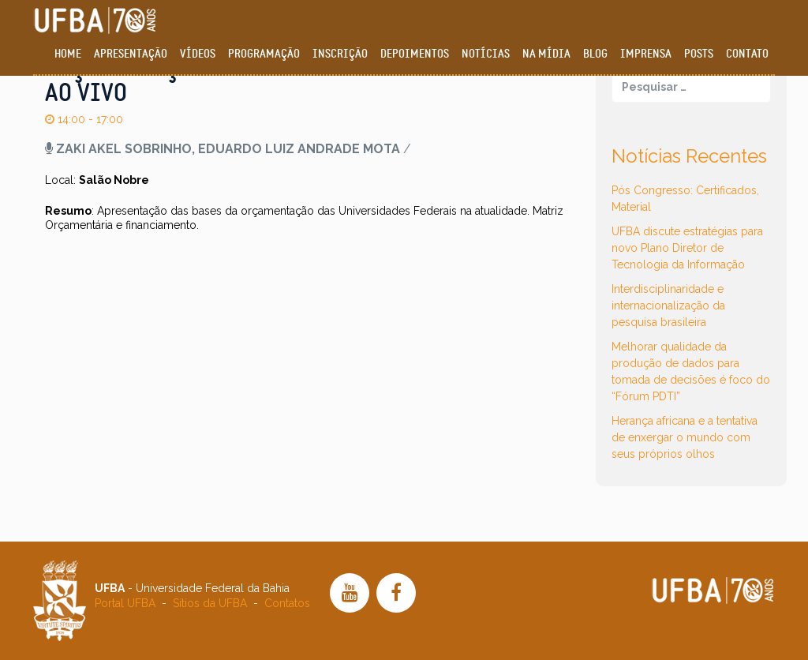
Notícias (486, 54)
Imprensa (645, 54)
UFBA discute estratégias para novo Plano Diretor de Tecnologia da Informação (687, 248)
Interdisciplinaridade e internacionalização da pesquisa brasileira (668, 305)
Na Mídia (546, 54)
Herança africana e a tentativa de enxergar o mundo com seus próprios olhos (685, 437)
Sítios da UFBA (210, 603)
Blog (595, 54)
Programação (264, 54)
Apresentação (130, 54)
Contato (747, 54)
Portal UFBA (125, 603)
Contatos (287, 603)
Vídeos (197, 54)
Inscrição (340, 54)
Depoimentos (414, 54)
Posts (698, 54)
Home (67, 54)
